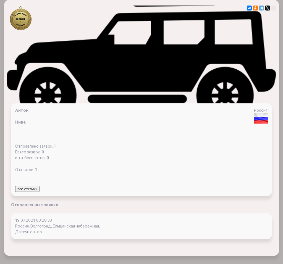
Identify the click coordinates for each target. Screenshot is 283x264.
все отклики (27, 189)
